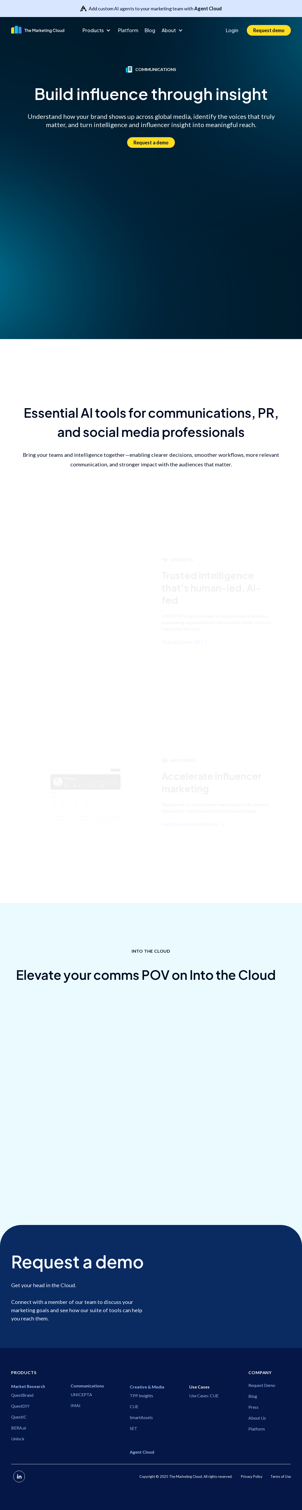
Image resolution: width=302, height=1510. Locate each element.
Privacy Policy (251, 1476)
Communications (34, 1196)
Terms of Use (280, 1476)
